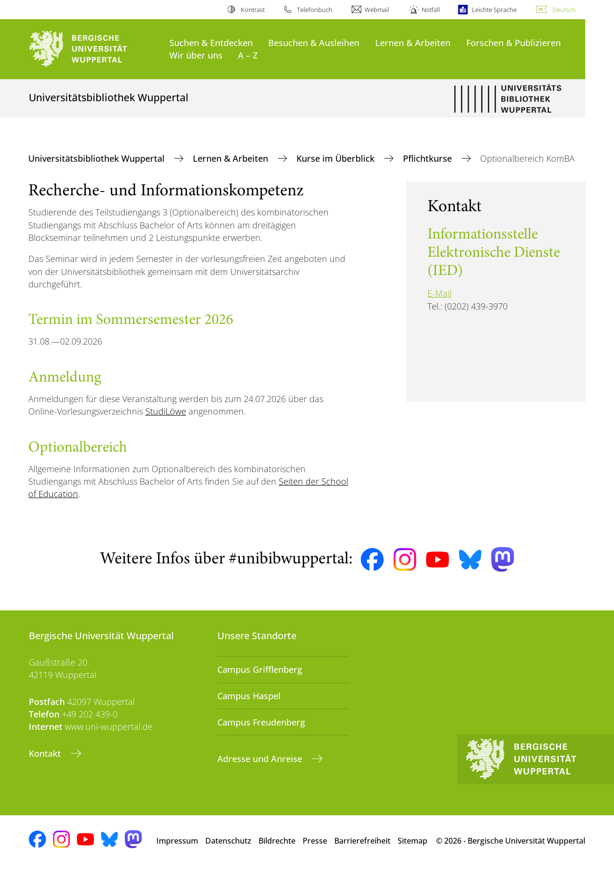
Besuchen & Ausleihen (313, 42)
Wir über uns (196, 55)
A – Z (248, 55)
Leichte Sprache (494, 9)
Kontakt (46, 753)
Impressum (177, 840)
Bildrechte (277, 840)
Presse (315, 840)
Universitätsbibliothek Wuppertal (97, 158)
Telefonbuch (314, 9)
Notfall (431, 9)
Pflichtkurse (428, 158)
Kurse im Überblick (336, 158)
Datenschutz (228, 840)
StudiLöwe (165, 411)
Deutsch (564, 9)
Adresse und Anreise (261, 758)
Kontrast (253, 9)
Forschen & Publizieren (513, 42)
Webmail (377, 9)
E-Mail (439, 293)
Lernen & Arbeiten (412, 42)
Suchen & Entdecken (211, 42)
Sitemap (412, 840)
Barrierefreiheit (362, 840)
